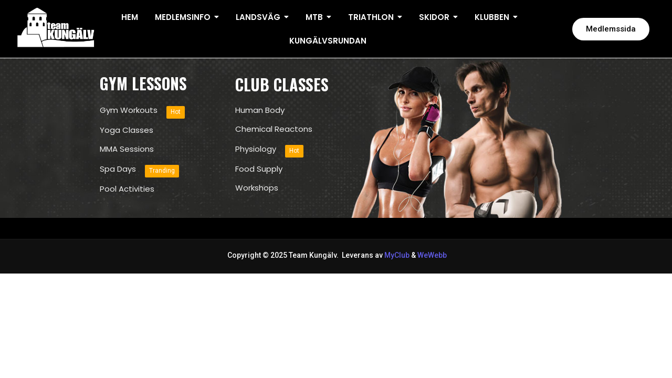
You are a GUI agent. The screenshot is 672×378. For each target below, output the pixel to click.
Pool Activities (127, 189)
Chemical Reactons (273, 129)
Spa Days (118, 169)
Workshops (256, 188)
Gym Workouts (129, 110)
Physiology (255, 149)
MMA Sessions (127, 149)
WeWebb (431, 255)
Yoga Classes (126, 130)
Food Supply (258, 169)
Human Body (260, 110)
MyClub (397, 255)
